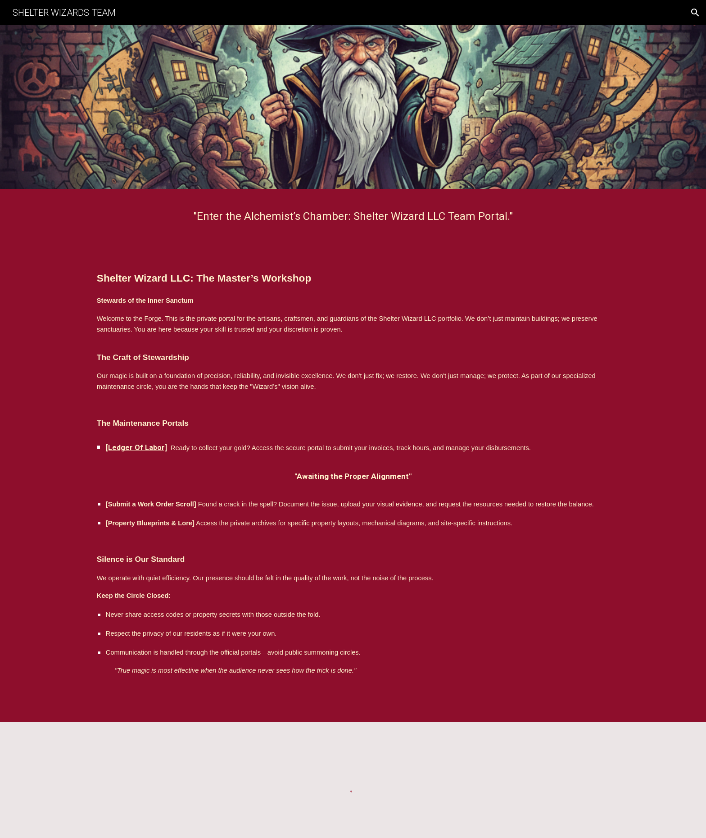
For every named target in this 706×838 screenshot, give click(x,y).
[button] (695, 12)
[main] (353, 216)
